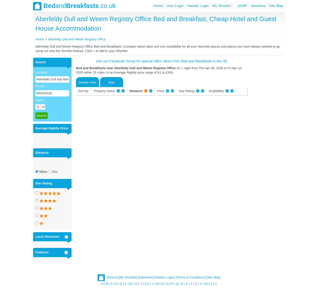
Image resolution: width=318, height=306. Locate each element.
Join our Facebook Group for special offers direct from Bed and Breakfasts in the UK (161, 61)
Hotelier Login (198, 6)
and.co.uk (74, 6)
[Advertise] (145, 277)
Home (158, 6)
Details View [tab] (87, 82)
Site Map (276, 6)
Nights (39, 100)
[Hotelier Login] (164, 277)
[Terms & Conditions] (190, 277)
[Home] (113, 277)
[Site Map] (213, 277)
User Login (175, 6)
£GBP (242, 6)
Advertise (258, 6)
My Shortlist (221, 6)
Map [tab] (111, 82)
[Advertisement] (265, 124)
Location (41, 72)
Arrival (39, 86)
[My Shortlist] (128, 277)
